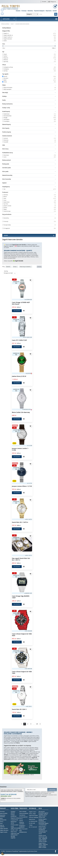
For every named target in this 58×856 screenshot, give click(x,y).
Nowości (18, 10)
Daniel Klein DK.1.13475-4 (20, 522)
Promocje (24, 10)
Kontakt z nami (14, 830)
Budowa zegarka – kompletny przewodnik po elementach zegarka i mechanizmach (43, 821)
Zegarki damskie (19, 261)
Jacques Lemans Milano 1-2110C (22, 486)
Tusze (1, 823)
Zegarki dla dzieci (4, 830)
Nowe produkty (3, 813)
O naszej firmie (14, 819)
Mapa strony (14, 831)
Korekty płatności (23, 817)
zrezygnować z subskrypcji (40, 796)
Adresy (21, 818)
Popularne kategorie (39, 10)
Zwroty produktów (23, 813)
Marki (6, 235)
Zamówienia (22, 815)
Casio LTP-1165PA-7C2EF (19, 340)
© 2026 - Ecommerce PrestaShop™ (10, 851)
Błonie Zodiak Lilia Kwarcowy (21, 412)
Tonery (1, 821)
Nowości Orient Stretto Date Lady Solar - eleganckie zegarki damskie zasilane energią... (43, 838)
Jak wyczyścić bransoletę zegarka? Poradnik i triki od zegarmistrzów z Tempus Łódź (43, 814)
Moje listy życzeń (23, 828)
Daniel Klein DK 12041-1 (19, 709)
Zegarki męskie (3, 832)
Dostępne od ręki (10, 273)
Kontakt (44, 1)
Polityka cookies (14, 825)
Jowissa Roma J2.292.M (19, 376)
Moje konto (49, 10)
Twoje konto (23, 808)
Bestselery (30, 10)
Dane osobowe (22, 811)
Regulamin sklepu (15, 818)
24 (37, 724)
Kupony (21, 820)
